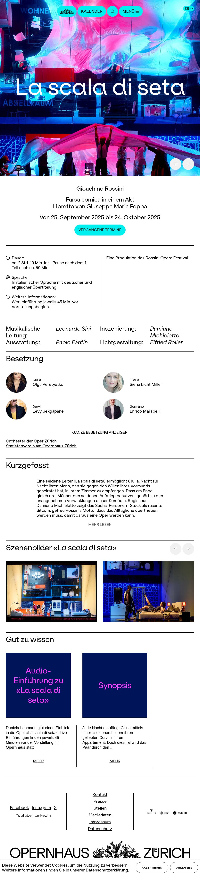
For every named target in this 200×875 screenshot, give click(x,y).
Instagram (41, 807)
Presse (100, 801)
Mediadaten (100, 815)
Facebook (19, 807)
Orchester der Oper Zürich (31, 441)
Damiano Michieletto (164, 332)
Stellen (100, 808)
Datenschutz (100, 828)
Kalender (92, 11)
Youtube (24, 815)
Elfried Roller (166, 342)
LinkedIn (43, 815)
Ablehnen (184, 867)
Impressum (100, 822)
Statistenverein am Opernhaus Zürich (41, 446)
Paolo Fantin (72, 342)
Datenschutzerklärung (107, 870)
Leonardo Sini (73, 328)
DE (189, 8)
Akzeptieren (152, 867)
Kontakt (100, 794)
